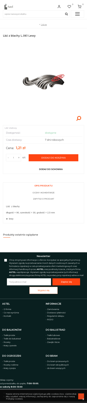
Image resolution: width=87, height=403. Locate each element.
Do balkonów (12, 330)
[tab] (43, 185)
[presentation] (43, 186)
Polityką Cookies (14, 399)
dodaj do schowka (51, 169)
